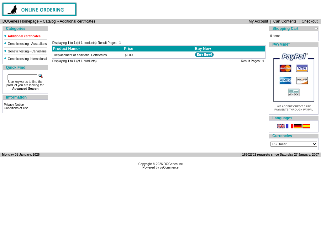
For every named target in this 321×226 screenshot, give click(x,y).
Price (128, 48)
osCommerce (169, 167)
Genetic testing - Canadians (25, 51)
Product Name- (66, 48)
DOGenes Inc (173, 164)
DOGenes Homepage (21, 21)
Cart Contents (285, 21)
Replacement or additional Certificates (80, 55)
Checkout (310, 21)
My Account (258, 21)
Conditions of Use (16, 108)
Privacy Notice (14, 104)
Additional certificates (77, 21)
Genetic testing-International (25, 59)
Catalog (49, 21)
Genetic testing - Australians (25, 44)
